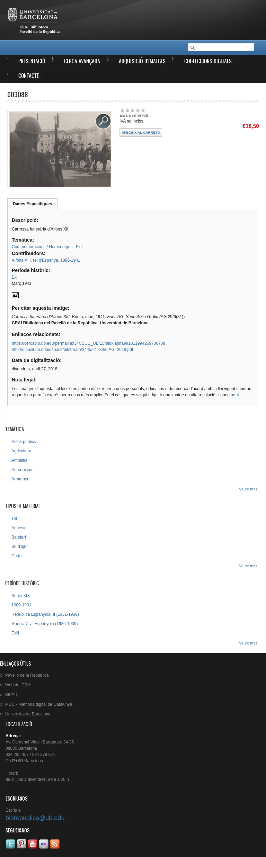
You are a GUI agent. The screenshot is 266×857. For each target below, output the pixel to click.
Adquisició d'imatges (142, 61)
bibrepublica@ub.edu (35, 817)
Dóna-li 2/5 (127, 110)
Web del (18, 685)
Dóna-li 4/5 (137, 110)
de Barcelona (28, 714)
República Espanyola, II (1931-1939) (45, 614)
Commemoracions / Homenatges (42, 246)
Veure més (248, 489)
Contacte (28, 75)
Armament (20, 479)
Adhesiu (18, 527)
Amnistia (19, 460)
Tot (14, 518)
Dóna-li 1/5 (122, 110)
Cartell (17, 555)
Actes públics (23, 441)
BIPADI (11, 694)
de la (26, 675)
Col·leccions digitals (208, 61)
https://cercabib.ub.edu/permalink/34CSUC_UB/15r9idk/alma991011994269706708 (88, 343)
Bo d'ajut (19, 546)
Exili (79, 246)
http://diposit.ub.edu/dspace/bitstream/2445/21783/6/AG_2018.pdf (72, 349)
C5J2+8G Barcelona (24, 760)
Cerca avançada (82, 61)
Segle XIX (20, 595)
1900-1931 (21, 605)
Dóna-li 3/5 (132, 110)
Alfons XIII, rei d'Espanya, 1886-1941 (46, 260)
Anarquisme (22, 469)
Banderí (18, 537)
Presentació (31, 61)
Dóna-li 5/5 (142, 110)
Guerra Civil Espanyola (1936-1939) (44, 623)
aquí (235, 395)
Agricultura (21, 451)
